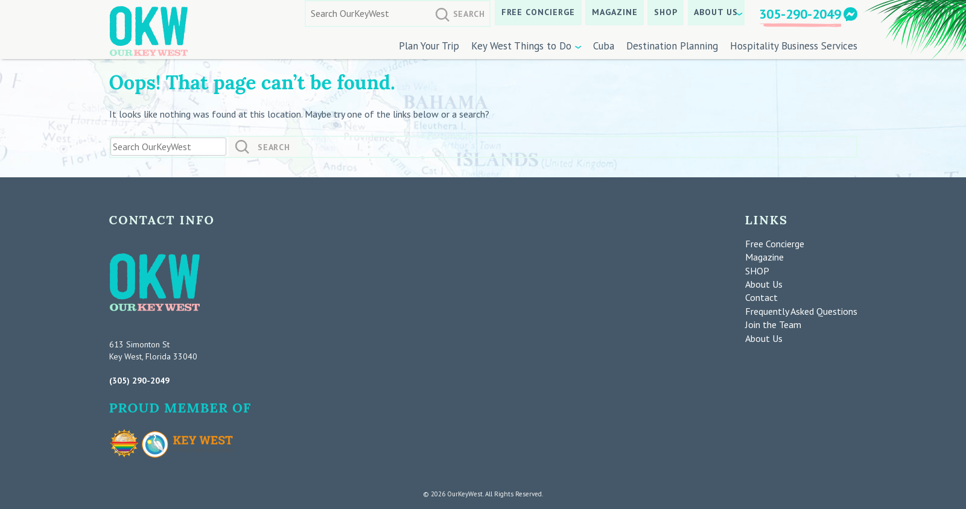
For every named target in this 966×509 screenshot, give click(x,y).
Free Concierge (538, 12)
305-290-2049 (800, 13)
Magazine (615, 12)
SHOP (666, 12)
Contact (761, 297)
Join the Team (773, 324)
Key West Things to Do (521, 45)
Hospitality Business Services (793, 45)
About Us (716, 12)
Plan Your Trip (429, 45)
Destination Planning (672, 45)
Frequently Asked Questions (801, 311)
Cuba (603, 45)
